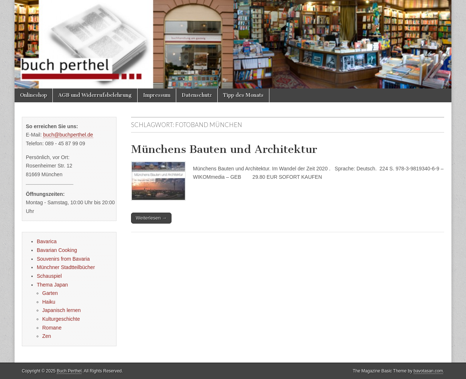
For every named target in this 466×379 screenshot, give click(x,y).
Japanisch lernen (61, 310)
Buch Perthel (69, 371)
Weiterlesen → (151, 218)
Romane (52, 328)
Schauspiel (49, 276)
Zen (46, 336)
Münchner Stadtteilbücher (66, 267)
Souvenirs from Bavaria (63, 259)
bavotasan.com (428, 371)
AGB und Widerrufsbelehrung (95, 95)
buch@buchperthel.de (68, 135)
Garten (50, 293)
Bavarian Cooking (57, 250)
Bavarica (46, 241)
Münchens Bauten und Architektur (224, 149)
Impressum (156, 95)
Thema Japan (52, 285)
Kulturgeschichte (61, 319)
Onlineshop (33, 95)
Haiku (48, 302)
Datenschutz (197, 95)
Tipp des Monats (243, 95)
